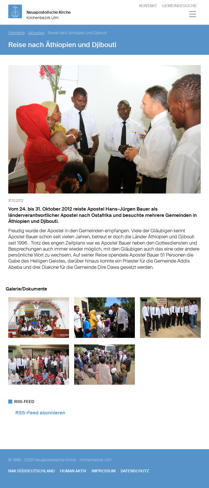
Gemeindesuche (179, 5)
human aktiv (73, 470)
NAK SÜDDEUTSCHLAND (31, 470)
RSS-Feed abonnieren (40, 413)
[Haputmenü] (193, 15)
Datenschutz (135, 470)
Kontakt (148, 5)
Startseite (16, 33)
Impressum (103, 470)
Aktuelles (36, 33)
